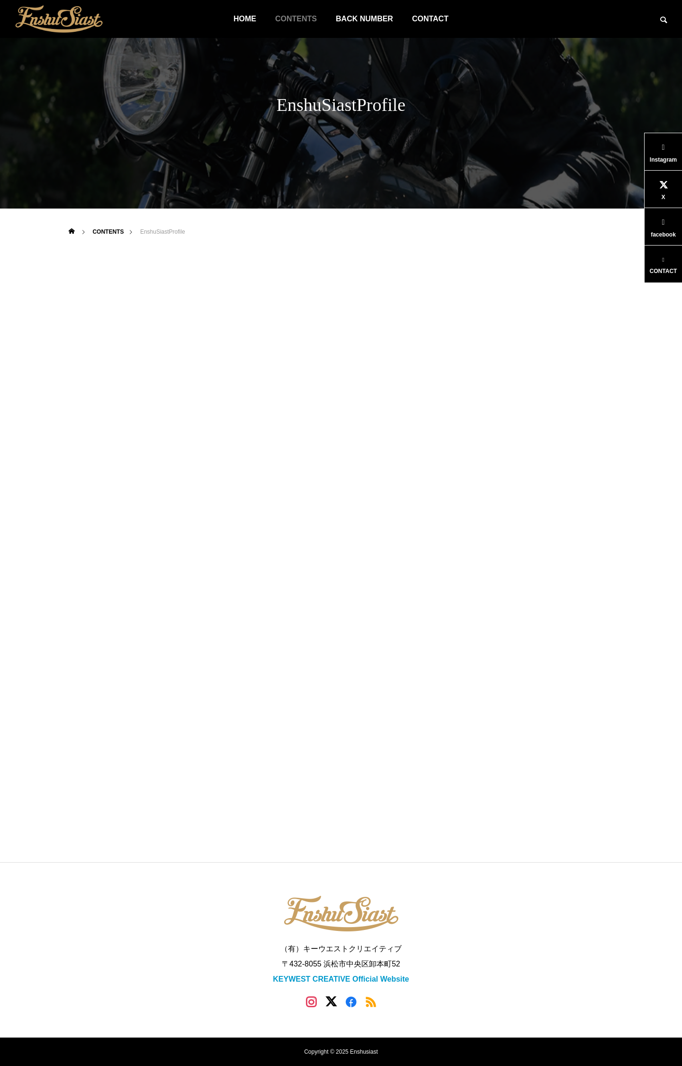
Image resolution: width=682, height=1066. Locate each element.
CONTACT (430, 19)
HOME (244, 19)
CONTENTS (296, 19)
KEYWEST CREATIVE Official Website (341, 979)
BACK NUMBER (364, 19)
